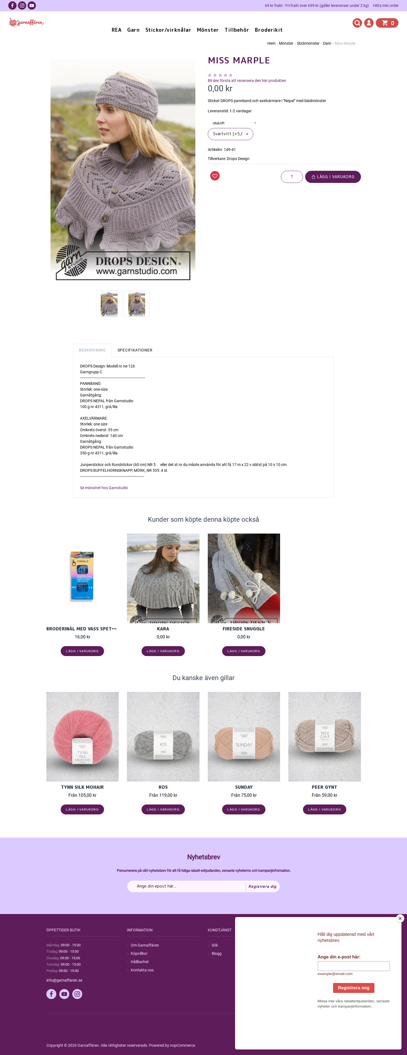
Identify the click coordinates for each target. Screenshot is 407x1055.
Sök (215, 945)
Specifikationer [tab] (135, 350)
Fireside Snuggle (244, 629)
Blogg (217, 953)
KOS (163, 787)
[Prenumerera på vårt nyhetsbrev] (203, 886)
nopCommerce (182, 1045)
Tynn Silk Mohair (82, 787)
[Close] (401, 953)
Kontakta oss (142, 970)
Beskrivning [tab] (92, 350)
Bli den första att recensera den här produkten (247, 80)
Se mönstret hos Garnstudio (104, 488)
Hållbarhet (140, 962)
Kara (163, 629)
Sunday (244, 787)
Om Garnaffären (145, 945)
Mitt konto (301, 945)
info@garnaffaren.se (64, 980)
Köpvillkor (139, 953)
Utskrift (218, 123)
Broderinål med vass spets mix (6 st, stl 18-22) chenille (117, 629)
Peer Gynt (324, 787)
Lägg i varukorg (333, 176)
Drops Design (238, 158)
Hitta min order (386, 5)
